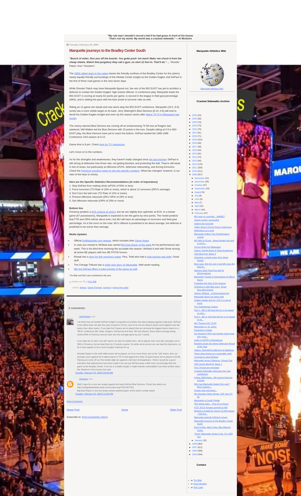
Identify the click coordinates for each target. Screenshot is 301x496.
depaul (83, 287)
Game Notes (142, 240)
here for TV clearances (112, 144)
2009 (195, 174)
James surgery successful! (206, 220)
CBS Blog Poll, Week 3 (205, 254)
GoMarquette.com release (96, 240)
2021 (195, 132)
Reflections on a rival (204, 230)
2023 (195, 125)
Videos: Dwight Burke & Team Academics (213, 250)
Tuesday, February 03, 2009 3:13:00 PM (94, 394)
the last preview (157, 159)
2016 (195, 150)
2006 (195, 451)
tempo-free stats (121, 287)
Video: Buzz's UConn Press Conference (213, 227)
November (200, 181)
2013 (195, 161)
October (199, 185)
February (199, 213)
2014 (195, 157)
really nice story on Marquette (121, 264)
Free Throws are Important (206, 367)
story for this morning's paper (105, 256)
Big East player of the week (136, 244)
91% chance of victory (104, 211)
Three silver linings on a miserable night (213, 353)
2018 (195, 143)
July (197, 195)
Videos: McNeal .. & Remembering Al (211, 293)
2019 (195, 139)
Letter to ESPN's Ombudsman (208, 340)
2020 (195, 136)
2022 (195, 129)
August (198, 192)
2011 (195, 167)
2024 (195, 122)
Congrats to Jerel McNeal (206, 357)
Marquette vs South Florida (207, 400)
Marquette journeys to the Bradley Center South (107, 50)
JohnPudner (85, 316)
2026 (195, 115)
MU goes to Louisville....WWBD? (209, 216)
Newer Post (73, 409)
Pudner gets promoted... (205, 390)
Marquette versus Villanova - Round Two (213, 360)
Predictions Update (203, 330)
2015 (195, 153)
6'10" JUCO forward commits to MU (211, 407)
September (200, 188)
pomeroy (107, 287)
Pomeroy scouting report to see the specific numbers (110, 170)
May (197, 202)
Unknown (83, 379)
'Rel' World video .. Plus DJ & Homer (211, 404)
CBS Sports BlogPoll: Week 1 (208, 364)
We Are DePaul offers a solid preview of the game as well (105, 269)
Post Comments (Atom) (95, 417)
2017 (195, 146)
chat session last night (159, 256)
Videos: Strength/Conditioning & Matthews (214, 350)
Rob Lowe (198, 487)
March (198, 209)
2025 (195, 118)
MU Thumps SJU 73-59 (205, 323)
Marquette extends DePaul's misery (211, 417)
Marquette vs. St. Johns (205, 327)
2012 (195, 164)
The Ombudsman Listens (206, 307)
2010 (195, 171)
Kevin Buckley (200, 484)
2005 (195, 454)
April (197, 206)
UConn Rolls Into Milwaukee (207, 247)
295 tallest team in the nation (91, 73)
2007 (195, 447)
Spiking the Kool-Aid (203, 223)
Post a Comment (74, 401)
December (200, 178)
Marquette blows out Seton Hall (209, 297)
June (197, 199)
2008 (195, 444)
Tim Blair (198, 480)
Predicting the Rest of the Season (210, 283)
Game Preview (95, 287)
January (199, 440)
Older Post (176, 409)
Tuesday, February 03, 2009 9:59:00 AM (94, 373)
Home (125, 409)
